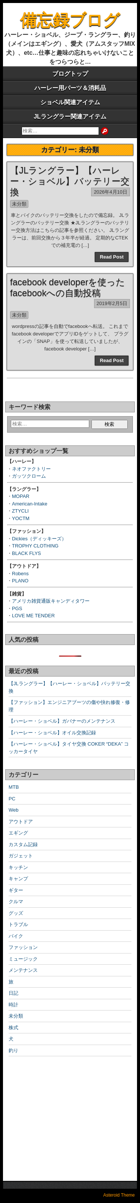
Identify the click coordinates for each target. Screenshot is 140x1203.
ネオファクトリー (31, 469)
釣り (13, 1050)
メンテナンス (23, 970)
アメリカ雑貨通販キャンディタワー (51, 601)
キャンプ (18, 878)
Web (14, 810)
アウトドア (21, 821)
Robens (20, 573)
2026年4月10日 (110, 192)
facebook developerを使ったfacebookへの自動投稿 (67, 287)
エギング (18, 833)
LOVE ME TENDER (33, 615)
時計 (13, 1005)
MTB (14, 787)
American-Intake (29, 504)
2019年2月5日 (112, 303)
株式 (13, 1027)
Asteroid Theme (119, 1195)
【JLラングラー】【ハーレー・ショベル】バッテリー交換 (70, 181)
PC (12, 798)
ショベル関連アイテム (70, 102)
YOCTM (20, 518)
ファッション (23, 947)
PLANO (20, 580)
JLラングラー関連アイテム (70, 116)
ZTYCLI (20, 511)
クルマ (16, 901)
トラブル (18, 924)
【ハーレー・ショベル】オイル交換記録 (52, 732)
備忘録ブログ (70, 20)
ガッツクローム (29, 476)
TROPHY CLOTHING (35, 546)
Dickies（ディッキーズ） (39, 538)
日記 (13, 993)
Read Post (112, 257)
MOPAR (20, 496)
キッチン (18, 867)
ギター (16, 890)
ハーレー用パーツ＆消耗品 (70, 88)
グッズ (16, 913)
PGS (17, 608)
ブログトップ (70, 74)
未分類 (19, 204)
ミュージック (23, 959)
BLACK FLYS (26, 553)
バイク (16, 936)
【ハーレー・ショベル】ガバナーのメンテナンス (62, 721)
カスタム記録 (23, 844)
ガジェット (21, 856)
